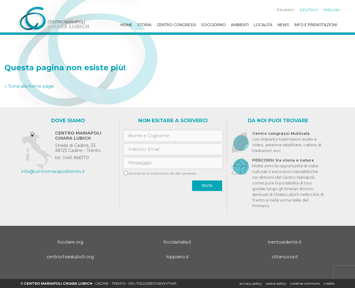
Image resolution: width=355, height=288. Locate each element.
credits (329, 283)
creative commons (305, 283)
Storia (144, 25)
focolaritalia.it (177, 242)
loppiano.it (177, 256)
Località (263, 25)
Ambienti (240, 25)
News (283, 25)
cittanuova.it (285, 256)
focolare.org (70, 242)
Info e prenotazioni (315, 25)
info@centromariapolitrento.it (53, 171)
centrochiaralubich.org (70, 256)
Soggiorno (213, 25)
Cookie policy (276, 283)
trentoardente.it (284, 242)
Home (126, 25)
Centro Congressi (176, 25)
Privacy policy (251, 283)
